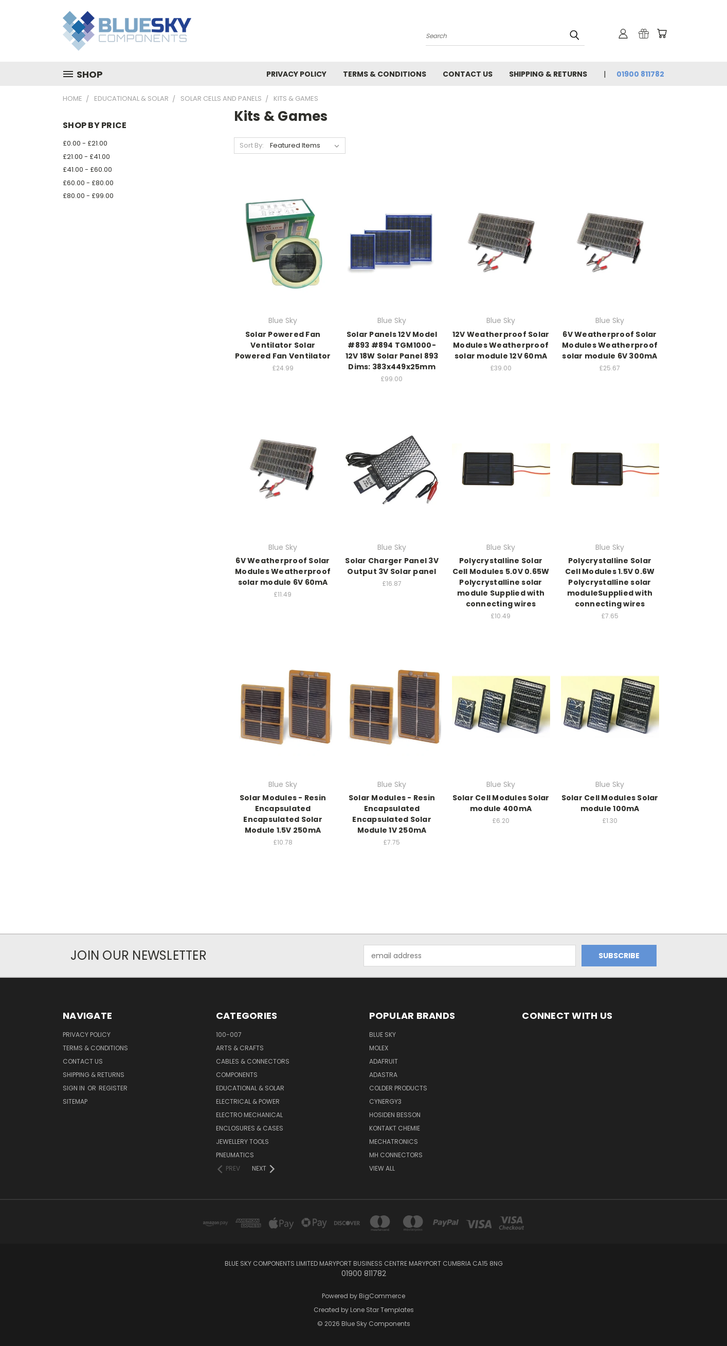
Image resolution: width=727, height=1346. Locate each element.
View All (382, 1168)
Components (237, 1074)
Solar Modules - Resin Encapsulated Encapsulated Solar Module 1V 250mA (392, 814)
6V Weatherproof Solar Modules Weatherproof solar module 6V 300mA (610, 345)
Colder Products (398, 1088)
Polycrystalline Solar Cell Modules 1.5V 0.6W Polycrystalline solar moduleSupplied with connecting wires (610, 582)
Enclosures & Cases (249, 1128)
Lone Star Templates (382, 1309)
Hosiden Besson (395, 1114)
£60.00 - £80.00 (88, 183)
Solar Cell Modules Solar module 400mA (501, 803)
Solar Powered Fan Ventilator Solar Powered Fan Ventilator (283, 345)
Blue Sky (382, 1034)
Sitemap (75, 1101)
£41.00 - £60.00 (87, 169)
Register (113, 1088)
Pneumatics (235, 1155)
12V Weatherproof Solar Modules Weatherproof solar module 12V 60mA (501, 345)
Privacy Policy (296, 74)
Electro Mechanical (249, 1114)
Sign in (74, 1088)
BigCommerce (382, 1295)
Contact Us (468, 74)
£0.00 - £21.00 (85, 143)
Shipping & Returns (548, 74)
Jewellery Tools (242, 1141)
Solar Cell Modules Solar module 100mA (610, 803)
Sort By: (252, 145)
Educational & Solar (250, 1088)
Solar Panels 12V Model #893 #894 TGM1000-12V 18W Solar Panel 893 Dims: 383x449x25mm (392, 350)
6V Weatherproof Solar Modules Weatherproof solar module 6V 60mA (283, 571)
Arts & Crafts (240, 1048)
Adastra (383, 1074)
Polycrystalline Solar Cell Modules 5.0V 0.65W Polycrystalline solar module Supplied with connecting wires (501, 582)
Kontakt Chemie (394, 1128)
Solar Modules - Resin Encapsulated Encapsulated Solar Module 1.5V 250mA (283, 814)
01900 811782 (640, 74)
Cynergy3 (385, 1101)
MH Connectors (396, 1155)
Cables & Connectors (252, 1061)
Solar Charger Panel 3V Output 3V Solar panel (392, 566)
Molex (378, 1048)
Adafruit (383, 1061)
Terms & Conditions (384, 74)
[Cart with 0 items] (662, 33)
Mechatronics (393, 1141)
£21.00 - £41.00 (86, 156)
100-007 (229, 1034)
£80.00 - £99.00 (88, 196)
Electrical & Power (248, 1101)
